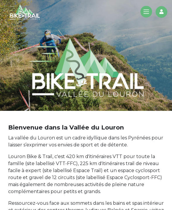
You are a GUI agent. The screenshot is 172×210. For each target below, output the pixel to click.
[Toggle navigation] (146, 12)
